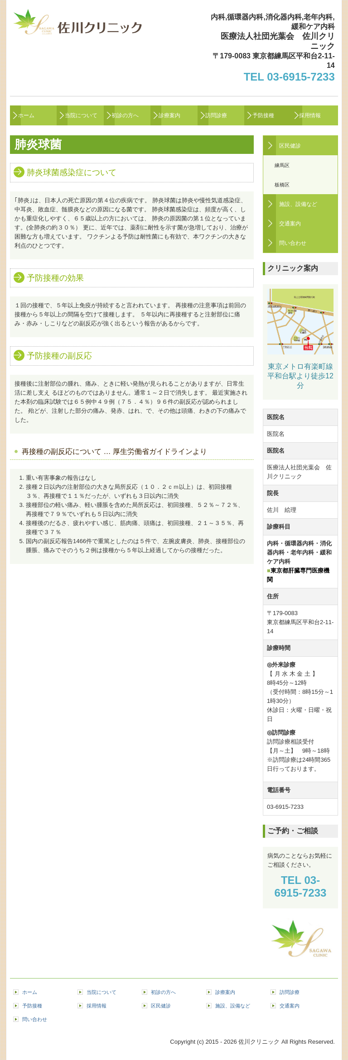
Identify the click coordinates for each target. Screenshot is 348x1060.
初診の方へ (125, 115)
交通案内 (290, 223)
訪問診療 (216, 115)
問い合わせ (292, 243)
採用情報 (310, 115)
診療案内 (169, 115)
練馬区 (282, 165)
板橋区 (282, 184)
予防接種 (263, 115)
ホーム (26, 115)
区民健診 (290, 146)
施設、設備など (298, 204)
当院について (81, 115)
